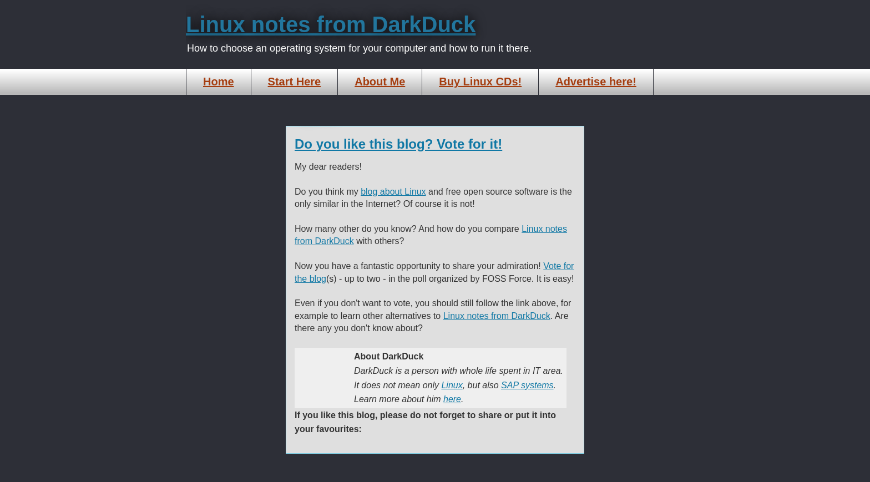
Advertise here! (595, 81)
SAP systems (527, 385)
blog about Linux (393, 191)
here (452, 399)
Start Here (294, 81)
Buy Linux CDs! (480, 81)
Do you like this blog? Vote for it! (398, 143)
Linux (451, 385)
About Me (380, 81)
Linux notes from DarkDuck (331, 24)
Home (218, 81)
